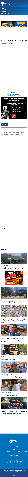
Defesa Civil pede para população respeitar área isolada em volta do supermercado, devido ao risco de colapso (14, 340)
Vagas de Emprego (5, 13)
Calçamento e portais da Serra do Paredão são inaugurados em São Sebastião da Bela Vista (12, 302)
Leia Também (4, 124)
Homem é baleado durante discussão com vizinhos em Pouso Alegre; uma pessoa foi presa (14, 412)
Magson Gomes (4, 43)
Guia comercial (4, 11)
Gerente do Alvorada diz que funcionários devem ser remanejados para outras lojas (13, 394)
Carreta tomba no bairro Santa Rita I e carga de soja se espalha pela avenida (13, 358)
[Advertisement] (14, 75)
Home (2, 8)
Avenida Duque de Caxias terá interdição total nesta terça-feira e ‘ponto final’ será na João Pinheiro (13, 321)
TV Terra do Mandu (14, 446)
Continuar (14, 475)
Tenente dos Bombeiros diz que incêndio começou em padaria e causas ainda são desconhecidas (14, 376)
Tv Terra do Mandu (5, 9)
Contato (14, 449)
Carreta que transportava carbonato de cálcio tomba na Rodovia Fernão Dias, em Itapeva (12, 267)
